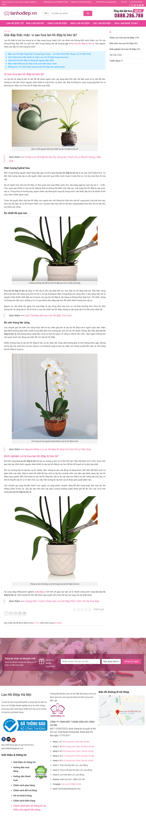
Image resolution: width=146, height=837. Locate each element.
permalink (58, 623)
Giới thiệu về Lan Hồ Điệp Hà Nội (56, 2)
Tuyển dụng (115, 60)
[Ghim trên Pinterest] (20, 613)
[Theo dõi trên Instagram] (132, 5)
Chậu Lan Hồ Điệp (58, 23)
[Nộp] (88, 13)
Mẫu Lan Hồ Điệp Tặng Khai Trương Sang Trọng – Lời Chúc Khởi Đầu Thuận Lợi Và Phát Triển (49, 54)
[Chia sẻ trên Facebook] (6, 613)
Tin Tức (124, 2)
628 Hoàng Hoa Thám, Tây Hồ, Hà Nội (77, 751)
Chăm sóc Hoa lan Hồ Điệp (82, 2)
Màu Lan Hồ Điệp (81, 23)
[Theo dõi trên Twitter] (135, 5)
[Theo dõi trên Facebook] (130, 5)
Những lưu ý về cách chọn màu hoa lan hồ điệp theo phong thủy (36, 67)
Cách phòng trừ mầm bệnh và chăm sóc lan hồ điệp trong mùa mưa (38, 57)
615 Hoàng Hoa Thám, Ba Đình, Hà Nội (78, 756)
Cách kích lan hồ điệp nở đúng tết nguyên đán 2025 (31, 60)
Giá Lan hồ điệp (103, 23)
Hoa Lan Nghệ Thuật (127, 23)
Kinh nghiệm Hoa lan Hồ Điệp (123, 49)
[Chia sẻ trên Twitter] (11, 613)
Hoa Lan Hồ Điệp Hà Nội (71, 784)
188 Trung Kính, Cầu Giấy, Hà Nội (75, 742)
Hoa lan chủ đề (35, 23)
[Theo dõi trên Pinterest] (140, 5)
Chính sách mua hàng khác (107, 2)
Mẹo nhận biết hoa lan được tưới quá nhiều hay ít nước (32, 63)
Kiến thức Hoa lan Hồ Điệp (121, 43)
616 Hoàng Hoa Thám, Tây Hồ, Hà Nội (77, 760)
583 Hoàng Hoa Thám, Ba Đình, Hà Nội (78, 746)
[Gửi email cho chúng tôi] (137, 5)
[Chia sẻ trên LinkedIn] (24, 613)
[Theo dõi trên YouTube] (142, 5)
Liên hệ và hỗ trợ (136, 2)
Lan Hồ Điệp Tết (15, 23)
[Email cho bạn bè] (15, 613)
